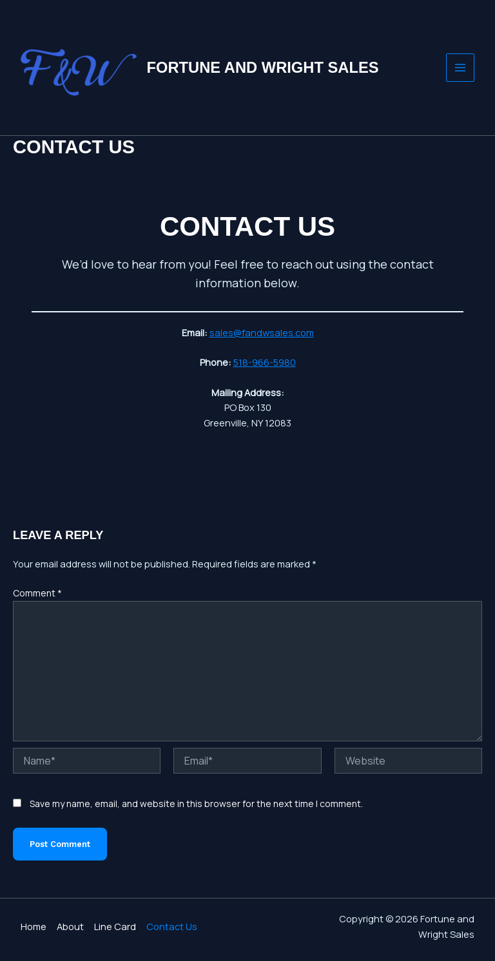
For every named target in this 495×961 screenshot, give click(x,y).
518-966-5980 (264, 362)
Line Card (115, 926)
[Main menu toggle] (460, 67)
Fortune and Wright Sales (263, 67)
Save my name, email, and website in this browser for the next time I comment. (196, 803)
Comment (37, 593)
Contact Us (171, 926)
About (70, 926)
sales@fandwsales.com (261, 332)
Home (33, 926)
